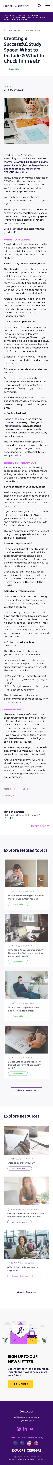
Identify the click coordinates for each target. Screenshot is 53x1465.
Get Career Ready (19, 1176)
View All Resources (26, 1090)
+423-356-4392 (26, 1421)
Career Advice (18, 15)
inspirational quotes (15, 425)
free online (31, 385)
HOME (6, 15)
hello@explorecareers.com (26, 1417)
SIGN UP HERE (21, 1384)
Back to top (40, 826)
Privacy (31, 1459)
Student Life (14, 69)
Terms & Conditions (17, 1459)
